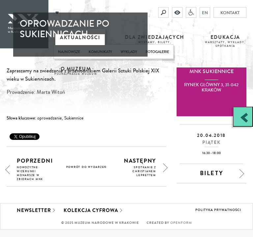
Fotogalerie (157, 51)
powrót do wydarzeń (86, 167)
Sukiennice (73, 118)
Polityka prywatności (218, 210)
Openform (181, 223)
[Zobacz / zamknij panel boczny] (243, 117)
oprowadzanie (49, 118)
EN (205, 12)
